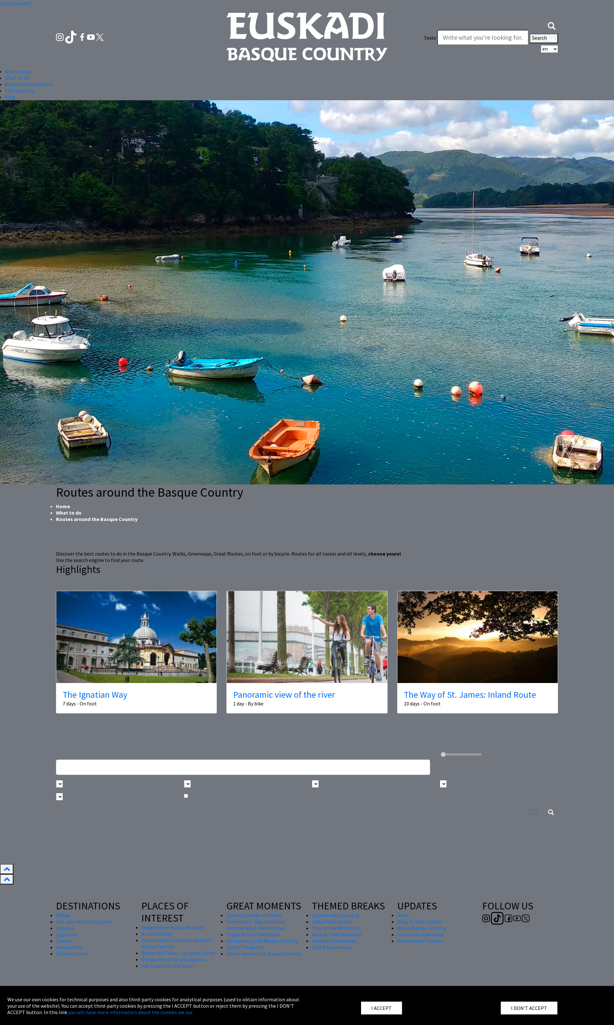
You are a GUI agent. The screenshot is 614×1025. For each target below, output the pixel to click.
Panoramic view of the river (284, 694)
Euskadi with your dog (335, 915)
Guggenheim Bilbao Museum (172, 927)
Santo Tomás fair (245, 947)
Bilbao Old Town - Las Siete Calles (178, 953)
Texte (430, 38)
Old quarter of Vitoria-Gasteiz (173, 959)
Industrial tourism (332, 921)
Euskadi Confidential (334, 941)
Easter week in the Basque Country (264, 953)
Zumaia (64, 941)
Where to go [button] (18, 71)
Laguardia (66, 934)
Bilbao (63, 915)
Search (543, 38)
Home (63, 506)
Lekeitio (65, 928)
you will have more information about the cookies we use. (130, 1012)
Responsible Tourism (420, 941)
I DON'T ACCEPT (529, 1008)
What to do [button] (17, 78)
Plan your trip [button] (20, 90)
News (403, 915)
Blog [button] (10, 97)
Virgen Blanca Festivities (253, 934)
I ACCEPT (381, 1008)
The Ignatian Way (95, 694)
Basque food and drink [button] (29, 84)
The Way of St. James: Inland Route (470, 694)
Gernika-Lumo (71, 953)
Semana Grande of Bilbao (254, 915)
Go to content (15, 3)
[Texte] (483, 37)
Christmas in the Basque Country (262, 941)
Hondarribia (69, 947)
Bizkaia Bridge (157, 934)
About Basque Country (421, 928)
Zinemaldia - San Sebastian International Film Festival (256, 924)
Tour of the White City (336, 928)
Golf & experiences (332, 947)
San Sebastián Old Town (167, 966)
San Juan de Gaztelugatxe (84, 921)
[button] (551, 25)
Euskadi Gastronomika (336, 934)
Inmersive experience (420, 934)
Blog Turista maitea (419, 921)
